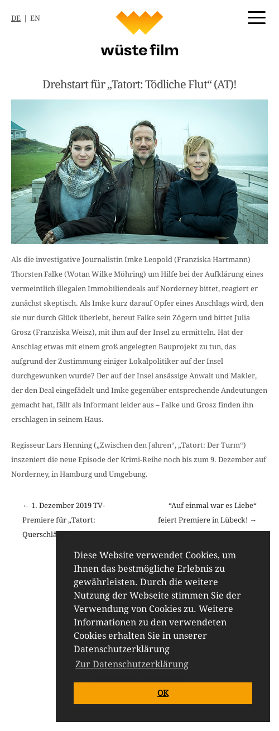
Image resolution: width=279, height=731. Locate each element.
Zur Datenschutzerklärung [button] (132, 664)
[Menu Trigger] (257, 17)
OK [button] (163, 693)
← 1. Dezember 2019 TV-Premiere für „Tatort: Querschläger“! (63, 520)
